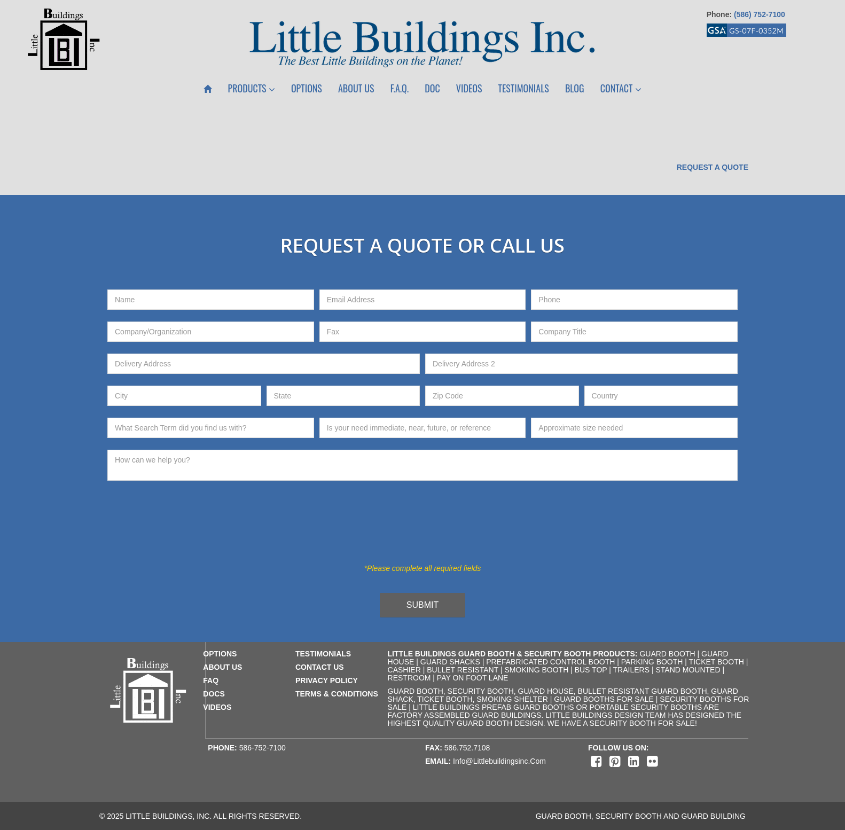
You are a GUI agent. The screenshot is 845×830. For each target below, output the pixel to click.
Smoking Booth (536, 669)
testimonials (323, 653)
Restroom (409, 678)
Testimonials (523, 88)
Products (251, 88)
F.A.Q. (399, 88)
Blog (574, 88)
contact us (319, 667)
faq (210, 680)
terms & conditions (336, 694)
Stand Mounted (687, 669)
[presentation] (414, 528)
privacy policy (326, 680)
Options (306, 88)
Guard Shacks (450, 661)
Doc (432, 88)
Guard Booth (667, 653)
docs (213, 694)
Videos (469, 88)
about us (222, 667)
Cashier (404, 669)
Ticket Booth (716, 661)
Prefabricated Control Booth (550, 661)
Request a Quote (712, 167)
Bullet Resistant (462, 669)
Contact (620, 88)
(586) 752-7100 (759, 14)
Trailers (631, 669)
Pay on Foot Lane (472, 678)
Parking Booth (652, 661)
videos (217, 707)
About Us (356, 88)
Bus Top (591, 669)
